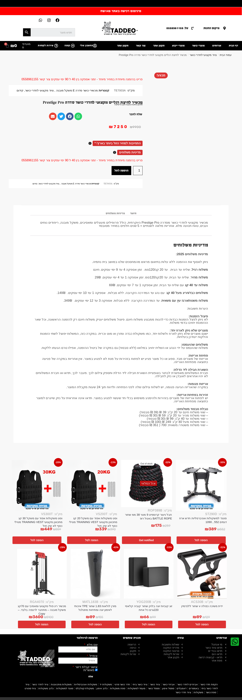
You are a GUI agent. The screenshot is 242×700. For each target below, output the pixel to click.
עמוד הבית (226, 54)
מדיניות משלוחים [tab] (115, 213)
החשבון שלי (86, 45)
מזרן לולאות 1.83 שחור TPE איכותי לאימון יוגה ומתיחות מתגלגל (95, 607)
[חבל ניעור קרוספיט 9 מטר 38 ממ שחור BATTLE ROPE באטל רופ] (146, 483)
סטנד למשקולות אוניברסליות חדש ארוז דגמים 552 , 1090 (203, 520)
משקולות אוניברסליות (85, 684)
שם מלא (92, 644)
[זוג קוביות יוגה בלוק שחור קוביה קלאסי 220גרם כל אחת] (149, 574)
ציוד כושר (155, 684)
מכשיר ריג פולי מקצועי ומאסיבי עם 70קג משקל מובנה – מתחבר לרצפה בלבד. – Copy (42, 609)
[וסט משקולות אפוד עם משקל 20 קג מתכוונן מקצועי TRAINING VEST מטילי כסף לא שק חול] (91, 485)
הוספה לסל (121, 170)
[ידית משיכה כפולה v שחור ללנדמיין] (202, 574)
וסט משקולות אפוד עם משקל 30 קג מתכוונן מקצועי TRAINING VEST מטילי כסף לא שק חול (38, 522)
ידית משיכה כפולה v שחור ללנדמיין (202, 606)
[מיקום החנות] (224, 28)
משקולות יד (106, 684)
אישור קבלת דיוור (86, 667)
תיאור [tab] (133, 213)
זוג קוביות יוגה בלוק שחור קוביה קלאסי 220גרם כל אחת (148, 607)
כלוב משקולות (46, 688)
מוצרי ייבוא (178, 45)
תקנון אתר (158, 45)
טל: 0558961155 (177, 28)
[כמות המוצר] (138, 170)
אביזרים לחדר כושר (187, 684)
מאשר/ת (88, 670)
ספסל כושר (154, 688)
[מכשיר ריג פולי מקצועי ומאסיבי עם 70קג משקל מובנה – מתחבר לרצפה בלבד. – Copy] (42, 574)
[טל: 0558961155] (192, 28)
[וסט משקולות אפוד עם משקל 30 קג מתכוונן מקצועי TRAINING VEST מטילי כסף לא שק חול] (37, 485)
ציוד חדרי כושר (183, 692)
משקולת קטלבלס (85, 688)
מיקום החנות (211, 28)
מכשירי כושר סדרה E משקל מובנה (77, 90)
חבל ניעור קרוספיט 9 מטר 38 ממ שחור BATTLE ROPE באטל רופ (148, 516)
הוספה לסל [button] (201, 540)
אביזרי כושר (168, 684)
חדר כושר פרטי (122, 684)
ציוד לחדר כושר (40, 684)
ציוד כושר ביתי (140, 684)
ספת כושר (211, 692)
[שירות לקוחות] (56, 46)
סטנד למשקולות (64, 688)
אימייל (93, 656)
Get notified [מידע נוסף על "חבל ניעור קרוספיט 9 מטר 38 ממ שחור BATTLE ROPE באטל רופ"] (146, 540)
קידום (20, 90)
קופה (67, 45)
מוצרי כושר (198, 45)
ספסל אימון (168, 688)
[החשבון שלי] (95, 46)
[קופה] (73, 46)
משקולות (198, 692)
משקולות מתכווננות (61, 684)
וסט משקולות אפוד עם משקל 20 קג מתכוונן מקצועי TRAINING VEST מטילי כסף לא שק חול (93, 522)
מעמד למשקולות (137, 688)
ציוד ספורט (30, 688)
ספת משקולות (117, 688)
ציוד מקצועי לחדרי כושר (203, 54)
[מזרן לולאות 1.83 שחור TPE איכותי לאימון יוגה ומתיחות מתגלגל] (95, 574)
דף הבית (233, 45)
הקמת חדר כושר (209, 684)
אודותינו (216, 45)
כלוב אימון (102, 688)
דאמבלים (181, 688)
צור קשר (141, 45)
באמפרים (194, 688)
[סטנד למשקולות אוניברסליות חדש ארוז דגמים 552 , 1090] (201, 485)
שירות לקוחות (45, 45)
